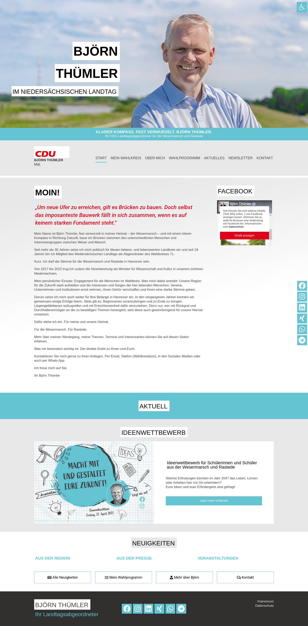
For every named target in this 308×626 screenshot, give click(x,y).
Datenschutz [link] (236, 226)
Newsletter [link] (240, 158)
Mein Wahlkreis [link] (126, 158)
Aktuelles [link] (214, 158)
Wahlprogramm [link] (184, 158)
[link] (302, 7)
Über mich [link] (155, 158)
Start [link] (101, 158)
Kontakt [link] (265, 158)
